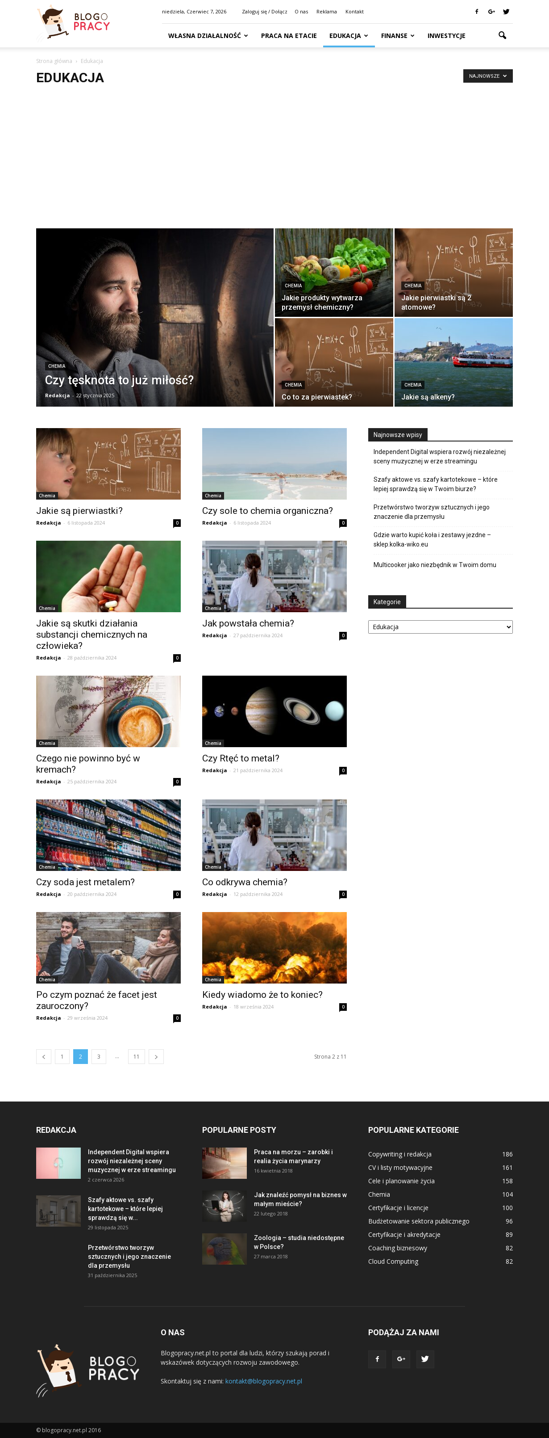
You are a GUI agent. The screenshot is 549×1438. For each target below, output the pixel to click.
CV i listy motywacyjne (400, 1167)
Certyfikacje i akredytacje (404, 1234)
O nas (301, 11)
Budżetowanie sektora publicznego (419, 1221)
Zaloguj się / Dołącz (264, 11)
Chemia (56, 366)
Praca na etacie (289, 35)
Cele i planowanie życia (401, 1181)
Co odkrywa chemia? (244, 882)
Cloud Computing (393, 1261)
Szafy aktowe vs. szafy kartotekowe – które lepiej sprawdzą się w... (125, 1208)
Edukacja (348, 35)
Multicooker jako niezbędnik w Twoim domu (435, 564)
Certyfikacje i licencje (398, 1207)
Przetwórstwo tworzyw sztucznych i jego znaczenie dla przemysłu (432, 512)
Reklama (326, 11)
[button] (502, 35)
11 (136, 1056)
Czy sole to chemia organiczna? (267, 510)
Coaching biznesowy (397, 1248)
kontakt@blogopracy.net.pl (263, 1381)
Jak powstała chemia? (248, 623)
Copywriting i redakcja (400, 1154)
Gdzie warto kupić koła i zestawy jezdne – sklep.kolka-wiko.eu (432, 539)
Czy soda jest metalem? (85, 882)
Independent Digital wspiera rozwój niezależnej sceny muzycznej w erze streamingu (440, 456)
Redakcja (57, 395)
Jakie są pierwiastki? (79, 510)
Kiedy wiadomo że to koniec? (262, 994)
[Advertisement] (274, 161)
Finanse (398, 35)
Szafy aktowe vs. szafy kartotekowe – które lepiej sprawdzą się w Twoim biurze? (436, 484)
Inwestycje (447, 35)
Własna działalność (208, 35)
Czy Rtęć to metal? (240, 758)
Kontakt (354, 11)
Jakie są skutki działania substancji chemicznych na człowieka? (91, 634)
